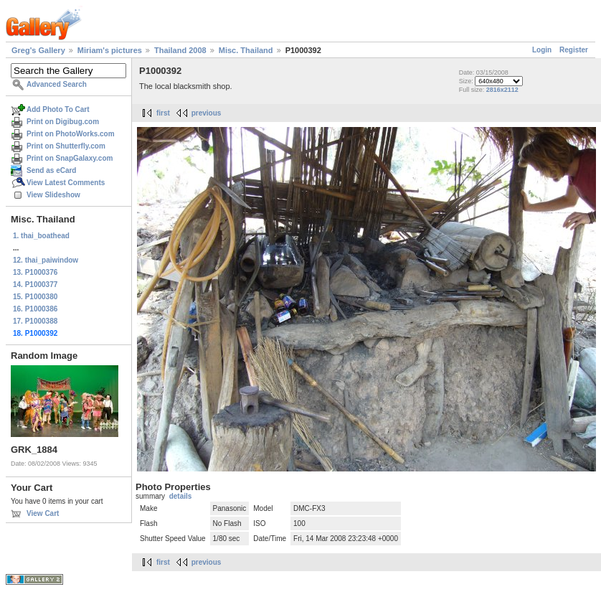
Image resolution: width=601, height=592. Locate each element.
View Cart (43, 513)
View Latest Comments (66, 183)
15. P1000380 (35, 297)
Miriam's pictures (109, 50)
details (180, 496)
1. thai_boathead (41, 236)
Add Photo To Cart (58, 109)
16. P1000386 (35, 309)
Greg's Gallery (38, 50)
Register (573, 50)
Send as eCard (51, 170)
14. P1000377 (35, 284)
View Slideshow (53, 195)
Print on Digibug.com (63, 122)
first (163, 113)
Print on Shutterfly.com (66, 146)
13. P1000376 (35, 272)
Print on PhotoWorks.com (71, 134)
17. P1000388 (35, 321)
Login (542, 50)
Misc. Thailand (246, 50)
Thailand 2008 (180, 50)
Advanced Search (57, 84)
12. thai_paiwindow (45, 260)
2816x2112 (502, 89)
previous (206, 113)
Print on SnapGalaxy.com (70, 158)
